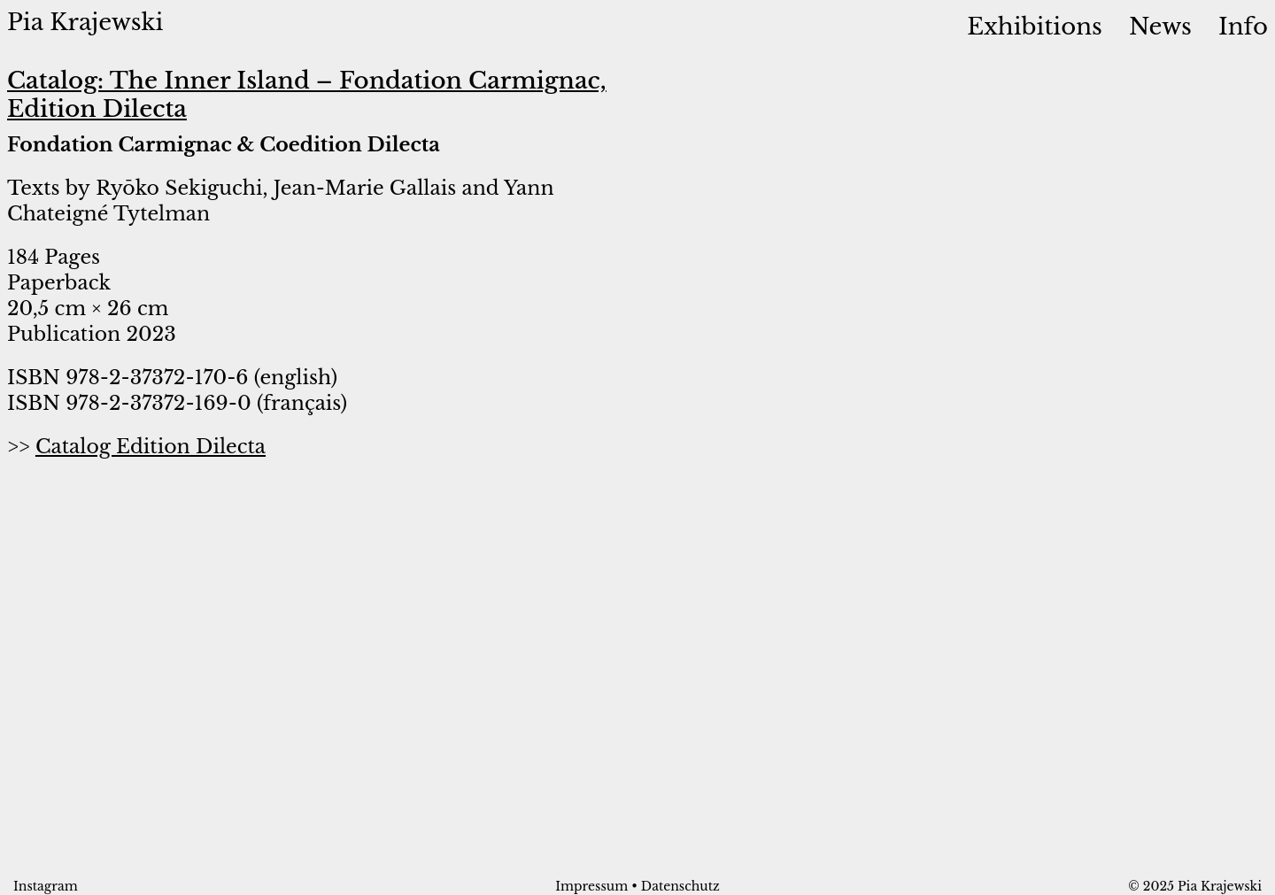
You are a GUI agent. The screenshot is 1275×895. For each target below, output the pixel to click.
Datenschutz (680, 886)
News (1160, 26)
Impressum (591, 886)
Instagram (45, 886)
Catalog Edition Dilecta (150, 447)
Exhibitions (1034, 26)
